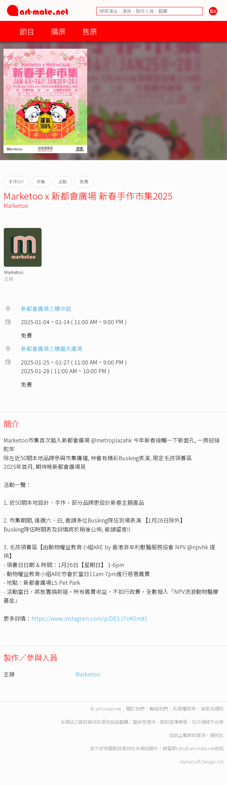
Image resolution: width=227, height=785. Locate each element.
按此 (219, 735)
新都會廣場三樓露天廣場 (51, 348)
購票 (58, 31)
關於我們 (135, 708)
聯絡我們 (159, 708)
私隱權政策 (184, 708)
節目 (27, 31)
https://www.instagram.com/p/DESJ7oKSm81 (89, 618)
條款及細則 (212, 708)
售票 (89, 31)
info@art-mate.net (195, 748)
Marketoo (15, 205)
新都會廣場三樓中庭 (46, 308)
